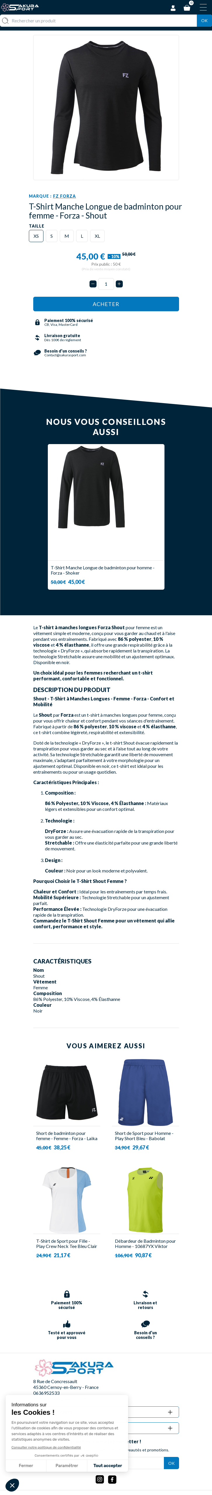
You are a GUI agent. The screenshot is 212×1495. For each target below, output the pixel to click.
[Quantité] (106, 284)
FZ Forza (64, 196)
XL (97, 236)
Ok (204, 20)
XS (36, 236)
